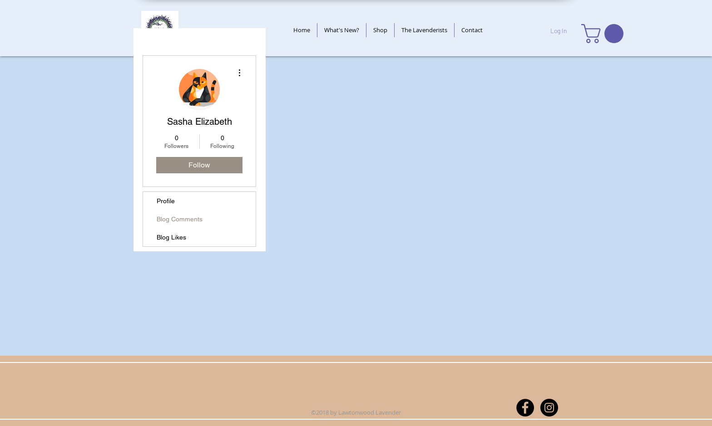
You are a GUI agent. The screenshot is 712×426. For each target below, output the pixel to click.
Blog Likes (171, 237)
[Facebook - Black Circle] (525, 407)
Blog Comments (180, 219)
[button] (604, 33)
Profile (166, 201)
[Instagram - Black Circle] (549, 407)
